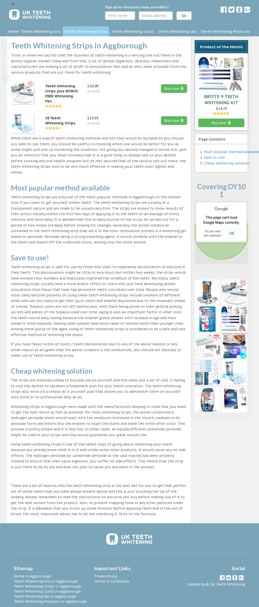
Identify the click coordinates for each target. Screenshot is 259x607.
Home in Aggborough (32, 576)
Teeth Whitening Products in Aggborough (50, 601)
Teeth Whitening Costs (132, 31)
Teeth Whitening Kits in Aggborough (46, 581)
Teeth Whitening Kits (41, 31)
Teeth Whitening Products (225, 31)
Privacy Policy (105, 576)
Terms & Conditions (111, 581)
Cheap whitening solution (226, 163)
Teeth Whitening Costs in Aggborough (47, 591)
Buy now (174, 88)
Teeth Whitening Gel (177, 31)
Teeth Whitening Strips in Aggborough (47, 586)
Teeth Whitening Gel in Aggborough (45, 596)
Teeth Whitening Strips (86, 31)
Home (13, 31)
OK (231, 233)
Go (184, 15)
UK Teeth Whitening (227, 584)
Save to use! (214, 157)
